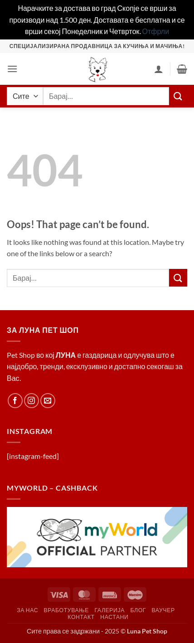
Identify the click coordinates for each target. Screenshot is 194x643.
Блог (138, 610)
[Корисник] (158, 69)
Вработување (66, 610)
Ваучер (163, 610)
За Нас (27, 610)
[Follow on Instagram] (31, 400)
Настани (114, 617)
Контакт (81, 617)
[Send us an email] (47, 400)
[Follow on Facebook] (15, 400)
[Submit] (178, 96)
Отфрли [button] (156, 31)
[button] (12, 69)
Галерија (109, 610)
